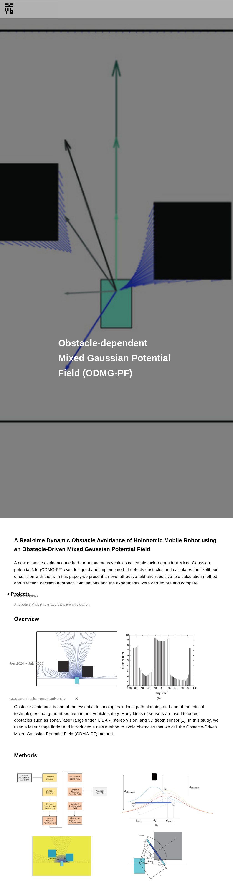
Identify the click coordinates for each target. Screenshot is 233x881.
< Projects (18, 593)
